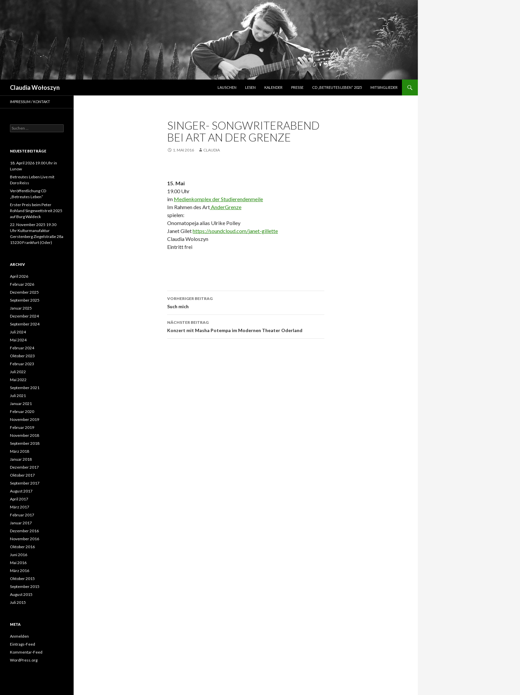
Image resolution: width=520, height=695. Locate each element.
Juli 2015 (18, 602)
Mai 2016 (18, 562)
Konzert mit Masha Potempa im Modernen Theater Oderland (245, 326)
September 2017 (24, 483)
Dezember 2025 (24, 292)
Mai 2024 (18, 339)
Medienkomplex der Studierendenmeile (218, 199)
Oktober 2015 (22, 578)
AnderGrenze (225, 207)
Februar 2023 (22, 363)
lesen (250, 87)
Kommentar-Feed (26, 652)
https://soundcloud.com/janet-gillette (235, 231)
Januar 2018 (21, 459)
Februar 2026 (22, 284)
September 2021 (24, 387)
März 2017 (19, 506)
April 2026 (19, 276)
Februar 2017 (22, 514)
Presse (297, 87)
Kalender (273, 87)
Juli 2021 (18, 395)
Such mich (245, 302)
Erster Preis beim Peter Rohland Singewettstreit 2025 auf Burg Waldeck (36, 210)
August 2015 (21, 594)
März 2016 (19, 570)
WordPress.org (23, 660)
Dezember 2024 (24, 316)
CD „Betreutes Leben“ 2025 (337, 87)
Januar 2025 (21, 308)
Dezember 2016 (24, 530)
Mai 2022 (18, 379)
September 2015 (24, 586)
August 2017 (21, 491)
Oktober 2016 (22, 546)
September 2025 (24, 300)
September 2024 (24, 323)
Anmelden (19, 636)
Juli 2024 (18, 331)
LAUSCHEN (227, 87)
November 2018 (24, 435)
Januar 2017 (21, 522)
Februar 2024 (22, 347)
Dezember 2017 (24, 467)
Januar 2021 (21, 403)
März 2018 (19, 451)
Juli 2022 (18, 371)
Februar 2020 (22, 411)
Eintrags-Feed (22, 644)
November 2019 (24, 419)
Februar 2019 (22, 427)
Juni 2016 (18, 554)
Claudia (211, 149)
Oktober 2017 (22, 475)
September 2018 (24, 443)
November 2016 (24, 538)
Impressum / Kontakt (30, 101)
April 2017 (19, 498)
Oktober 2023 (22, 355)
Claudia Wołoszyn (35, 87)
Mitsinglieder (384, 87)
